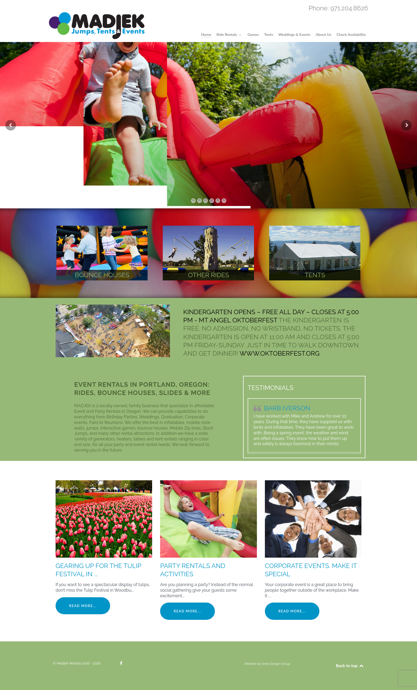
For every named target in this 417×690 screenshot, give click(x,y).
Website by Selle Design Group (267, 664)
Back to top (350, 665)
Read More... (83, 606)
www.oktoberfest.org (280, 353)
